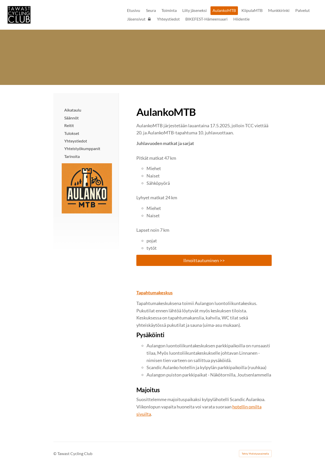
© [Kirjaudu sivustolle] (55, 453)
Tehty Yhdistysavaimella (255, 453)
